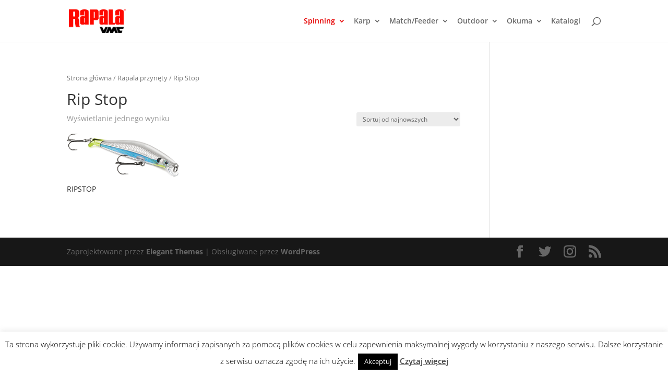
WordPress (300, 251)
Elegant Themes (174, 251)
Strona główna (89, 78)
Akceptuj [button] (377, 361)
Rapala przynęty (142, 78)
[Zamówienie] (408, 119)
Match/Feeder (413, 21)
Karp (362, 21)
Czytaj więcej (424, 361)
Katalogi (565, 21)
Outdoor (472, 21)
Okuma (519, 21)
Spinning (319, 21)
